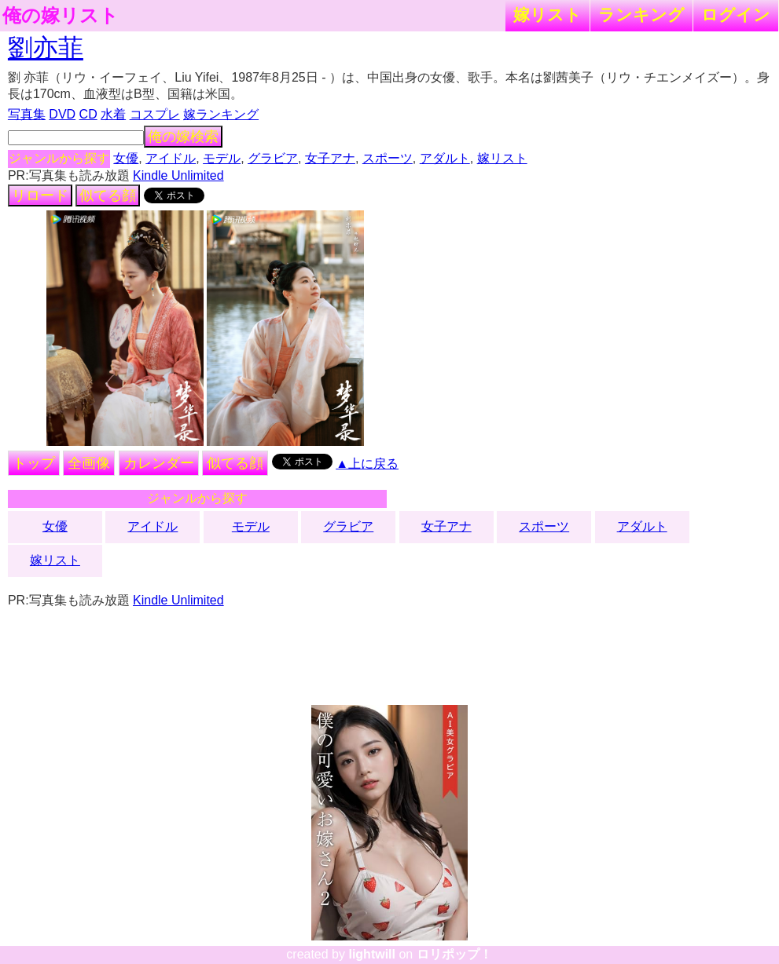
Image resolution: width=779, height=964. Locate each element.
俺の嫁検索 (183, 136)
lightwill (371, 954)
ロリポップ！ (454, 954)
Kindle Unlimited (178, 175)
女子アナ (330, 158)
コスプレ (155, 114)
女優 (125, 158)
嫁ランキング (221, 114)
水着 (113, 114)
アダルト (445, 158)
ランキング (641, 14)
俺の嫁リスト (60, 15)
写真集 (27, 114)
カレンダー (158, 463)
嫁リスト (547, 14)
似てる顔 (107, 195)
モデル (222, 158)
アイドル (170, 158)
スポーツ (387, 158)
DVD (62, 114)
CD (88, 114)
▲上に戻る (367, 463)
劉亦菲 (45, 48)
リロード (40, 195)
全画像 (89, 463)
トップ (34, 463)
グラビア (273, 158)
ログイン (735, 14)
